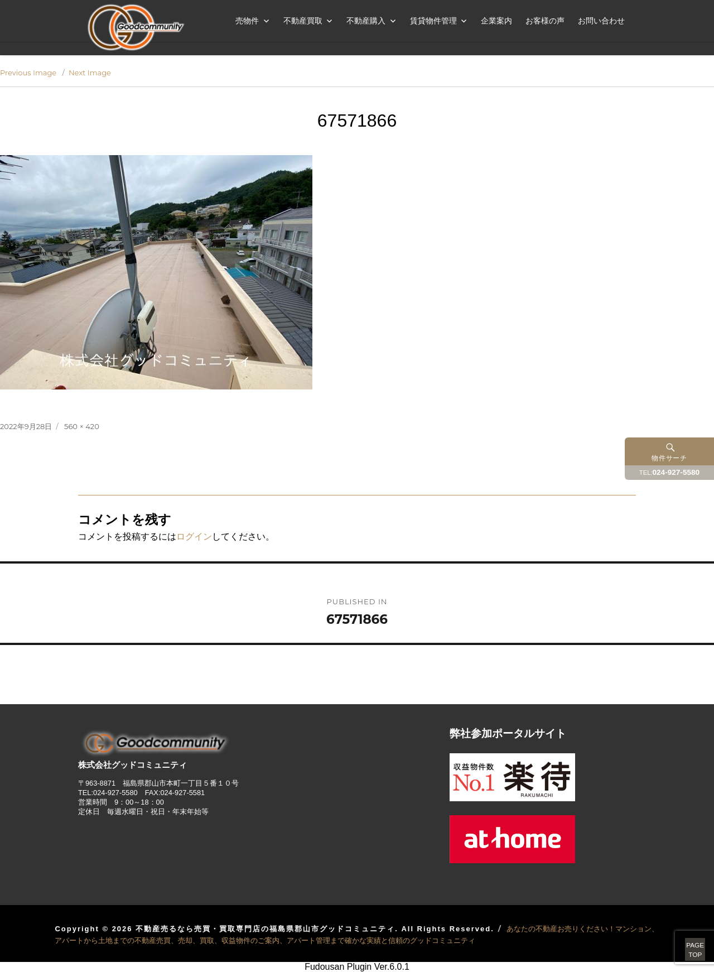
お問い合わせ (601, 21)
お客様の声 (545, 21)
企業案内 (496, 21)
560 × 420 (81, 426)
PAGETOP (681, 938)
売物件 (247, 21)
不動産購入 (365, 21)
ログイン (194, 536)
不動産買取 (302, 21)
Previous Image (28, 72)
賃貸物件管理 (433, 21)
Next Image (90, 72)
